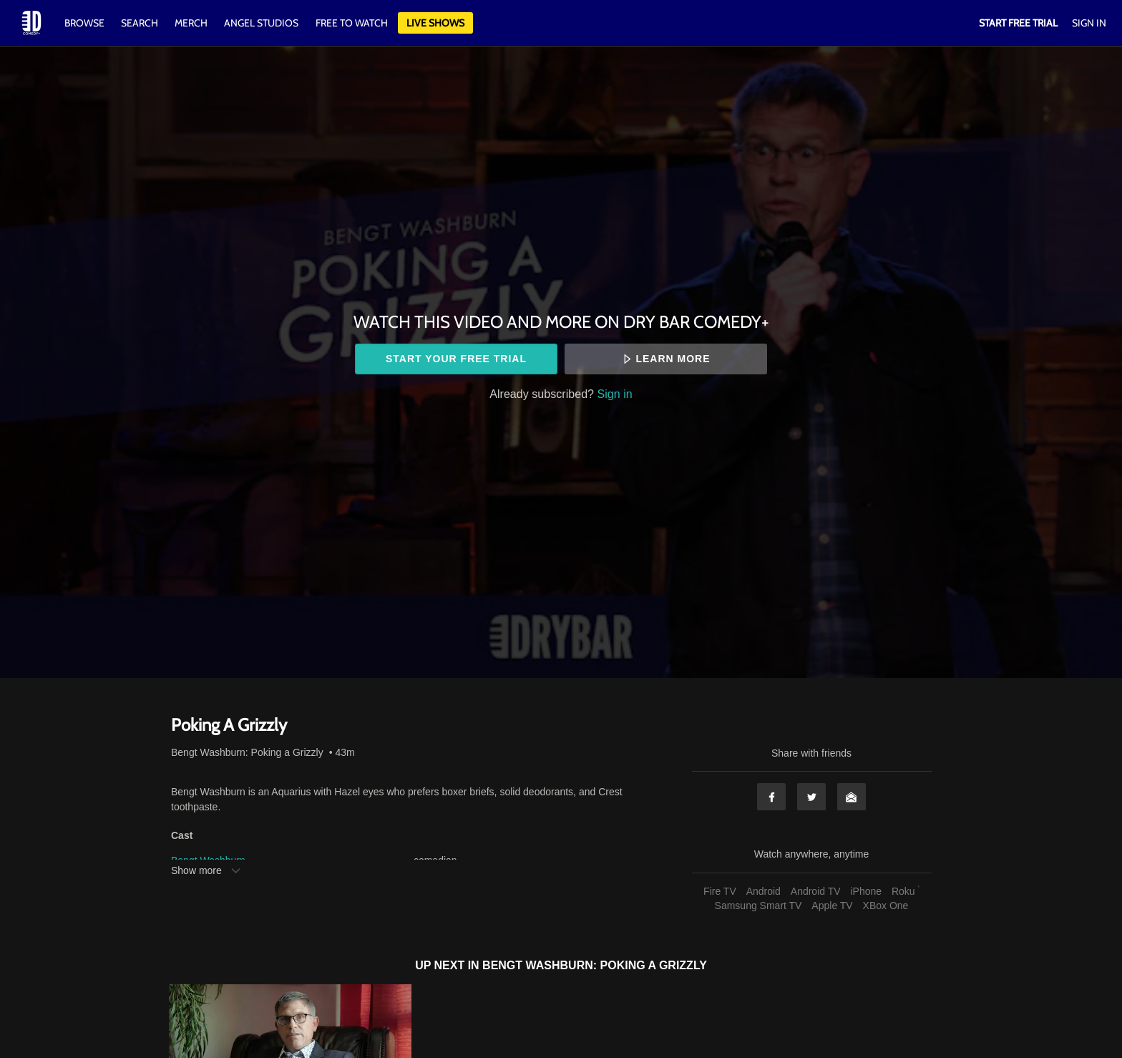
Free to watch (352, 22)
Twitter (811, 796)
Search (140, 22)
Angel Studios (261, 22)
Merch (191, 22)
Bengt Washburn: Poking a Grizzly (247, 752)
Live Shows (435, 22)
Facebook (771, 796)
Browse (85, 22)
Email (851, 796)
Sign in (615, 393)
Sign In (1089, 22)
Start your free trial (456, 358)
